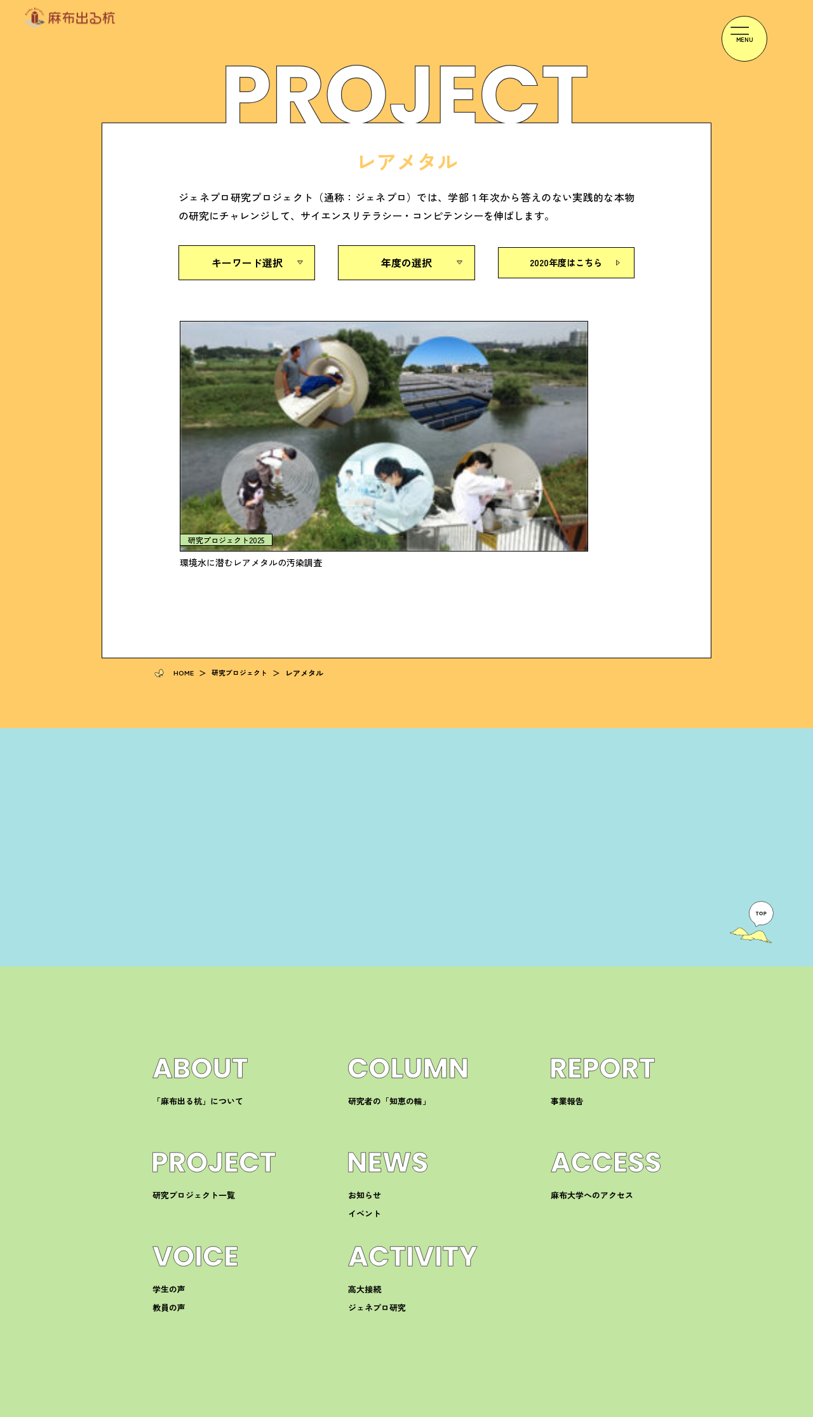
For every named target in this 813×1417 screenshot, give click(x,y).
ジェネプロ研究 (377, 1166)
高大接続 (364, 1147)
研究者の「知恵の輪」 (389, 959)
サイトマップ (638, 1407)
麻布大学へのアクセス (592, 1053)
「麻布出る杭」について (197, 959)
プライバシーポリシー (559, 1407)
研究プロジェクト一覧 (193, 1053)
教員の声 (168, 1166)
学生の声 (168, 1147)
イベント (364, 1072)
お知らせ (364, 1053)
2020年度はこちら (566, 262)
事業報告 (567, 959)
